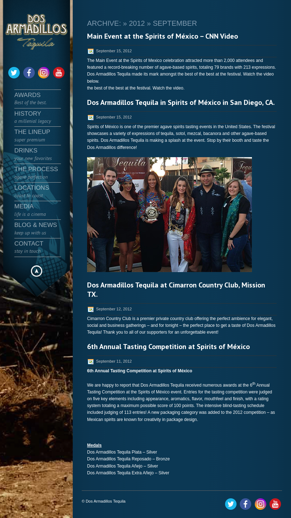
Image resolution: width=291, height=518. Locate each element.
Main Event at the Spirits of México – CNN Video (162, 36)
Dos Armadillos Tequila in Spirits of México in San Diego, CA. (181, 102)
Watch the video (168, 88)
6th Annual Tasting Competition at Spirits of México (168, 346)
